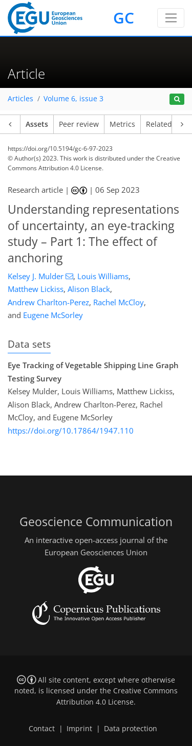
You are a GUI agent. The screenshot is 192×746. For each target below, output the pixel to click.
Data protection (130, 728)
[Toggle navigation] (170, 18)
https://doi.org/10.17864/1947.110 (71, 430)
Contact (42, 728)
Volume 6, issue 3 (73, 98)
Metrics (122, 124)
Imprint (79, 728)
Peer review (79, 124)
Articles (20, 98)
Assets (37, 124)
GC (123, 17)
